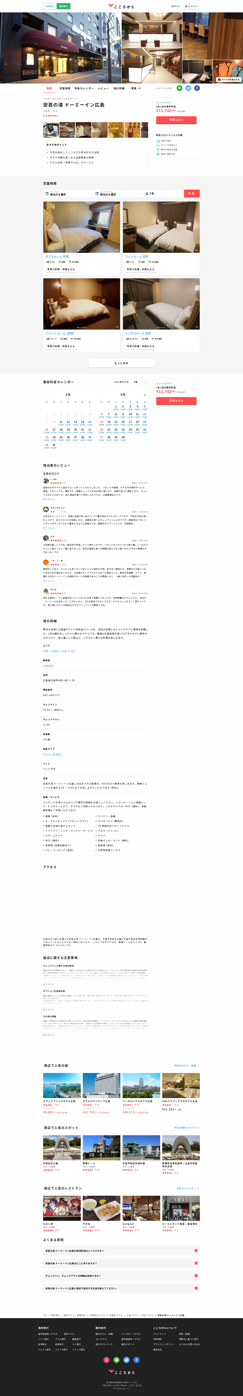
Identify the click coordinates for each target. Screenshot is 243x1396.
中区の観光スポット (187, 1128)
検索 (192, 193)
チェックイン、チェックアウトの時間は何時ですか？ (73, 1275)
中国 (45, 650)
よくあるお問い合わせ (190, 1344)
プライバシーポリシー (164, 1344)
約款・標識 (184, 1333)
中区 (55, 110)
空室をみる (176, 119)
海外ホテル (69, 1333)
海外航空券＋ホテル (48, 1333)
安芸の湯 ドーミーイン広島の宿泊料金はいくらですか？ (74, 1250)
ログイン (176, 6)
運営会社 (157, 1349)
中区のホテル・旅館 (187, 1065)
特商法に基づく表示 (188, 1339)
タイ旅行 (76, 1344)
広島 (64, 650)
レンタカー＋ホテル (131, 1333)
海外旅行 (50, 6)
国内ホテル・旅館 (104, 1333)
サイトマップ (159, 1333)
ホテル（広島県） (53, 754)
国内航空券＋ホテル (131, 1339)
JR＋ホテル (101, 1339)
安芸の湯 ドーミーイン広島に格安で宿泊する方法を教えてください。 (81, 1288)
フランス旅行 (78, 1349)
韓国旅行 (76, 1339)
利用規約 (157, 1339)
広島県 (46, 110)
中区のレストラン (188, 1188)
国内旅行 (63, 6)
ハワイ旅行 (43, 1339)
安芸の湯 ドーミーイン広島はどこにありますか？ (71, 1263)
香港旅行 (59, 1344)
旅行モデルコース (104, 1344)
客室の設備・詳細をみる (61, 269)
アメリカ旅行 (61, 1349)
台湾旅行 (42, 1344)
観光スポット (128, 1344)
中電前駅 (48, 665)
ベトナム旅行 (44, 1349)
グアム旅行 (60, 1339)
